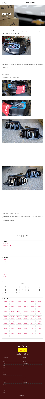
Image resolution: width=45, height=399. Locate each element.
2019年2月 (5, 330)
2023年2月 (5, 310)
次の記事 (27, 235)
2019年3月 (39, 327)
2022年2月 (5, 315)
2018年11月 (26, 330)
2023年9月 (39, 305)
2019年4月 (32, 327)
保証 (3, 371)
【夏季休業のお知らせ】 (6, 245)
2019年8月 (5, 327)
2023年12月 (26, 305)
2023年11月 (32, 305)
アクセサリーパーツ (25, 364)
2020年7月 (12, 322)
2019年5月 (25, 327)
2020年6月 (19, 322)
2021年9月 (39, 315)
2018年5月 (25, 332)
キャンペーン (5, 261)
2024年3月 (12, 305)
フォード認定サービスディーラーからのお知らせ (30, 31)
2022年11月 (26, 310)
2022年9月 (39, 310)
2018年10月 (32, 330)
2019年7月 (12, 327)
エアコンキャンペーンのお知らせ (8, 247)
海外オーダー (4, 373)
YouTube (24, 3)
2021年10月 (32, 315)
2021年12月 (19, 315)
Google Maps (31, 3)
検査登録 (4, 366)
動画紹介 (4, 275)
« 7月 (3, 292)
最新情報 (24, 358)
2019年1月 (12, 330)
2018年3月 (39, 332)
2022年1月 (12, 315)
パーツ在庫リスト (5, 358)
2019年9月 (39, 325)
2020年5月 (25, 322)
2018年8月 (5, 332)
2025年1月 (25, 300)
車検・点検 (4, 383)
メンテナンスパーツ (25, 362)
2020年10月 (32, 320)
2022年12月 (19, 310)
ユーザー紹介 (5, 273)
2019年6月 (19, 327)
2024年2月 (19, 305)
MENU (43, 2)
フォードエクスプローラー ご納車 (8, 249)
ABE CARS (4, 2)
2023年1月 (12, 310)
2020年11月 (26, 320)
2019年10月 (32, 325)
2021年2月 (5, 320)
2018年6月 (19, 332)
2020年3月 (39, 322)
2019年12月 (19, 325)
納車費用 (4, 364)
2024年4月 (5, 305)
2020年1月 (12, 325)
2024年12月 (32, 300)
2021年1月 (12, 320)
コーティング (4, 381)
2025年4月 (19, 300)
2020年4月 (32, 322)
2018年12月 (19, 330)
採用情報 (4, 391)
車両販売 (4, 362)
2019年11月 (26, 325)
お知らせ (4, 259)
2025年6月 (12, 300)
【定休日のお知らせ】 (6, 243)
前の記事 (18, 235)
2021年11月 (26, 315)
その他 (4, 265)
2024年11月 (39, 300)
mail (32, 3)
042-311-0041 (38, 2)
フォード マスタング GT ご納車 (8, 251)
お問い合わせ (25, 381)
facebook (29, 3)
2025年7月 (5, 300)
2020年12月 (19, 320)
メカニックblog (5, 271)
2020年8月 (5, 322)
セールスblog (5, 263)
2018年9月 (39, 330)
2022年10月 (32, 310)
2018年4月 (32, 332)
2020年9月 (39, 320)
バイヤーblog (5, 267)
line (27, 3)
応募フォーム (4, 389)
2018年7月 (12, 332)
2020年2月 (5, 325)
